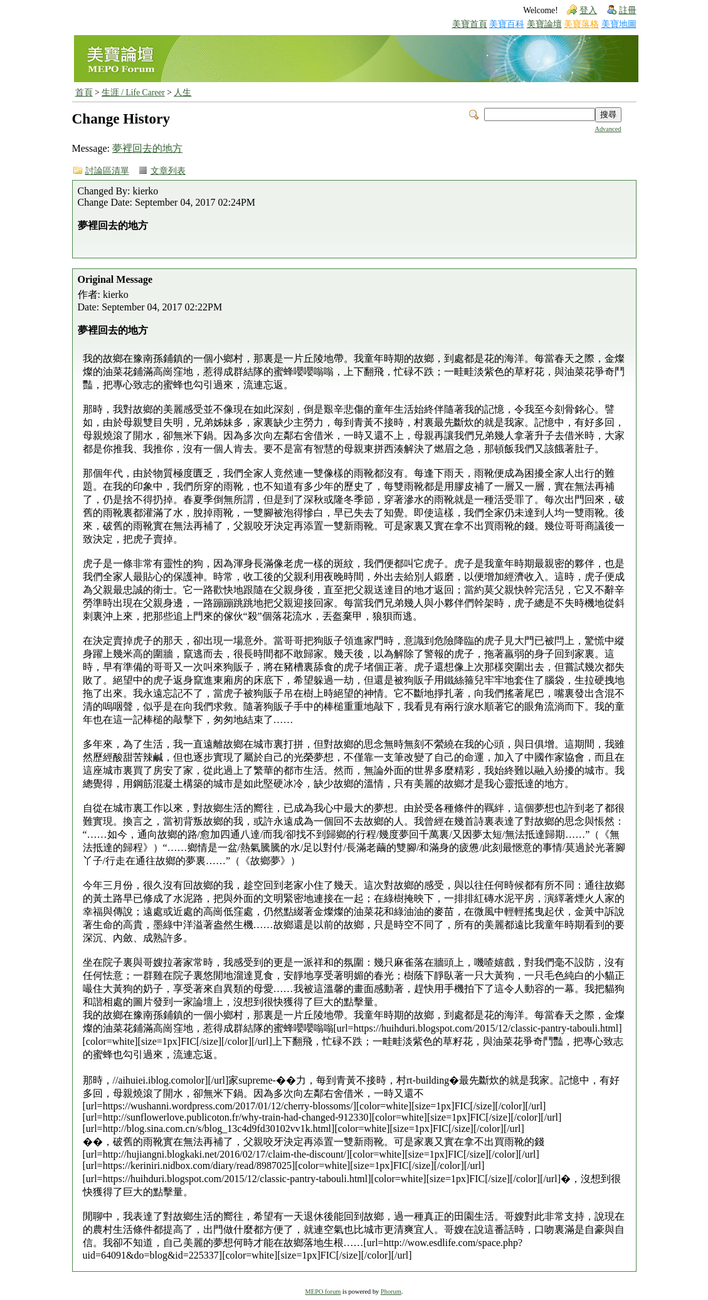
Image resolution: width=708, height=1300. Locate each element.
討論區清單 (107, 171)
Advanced (607, 128)
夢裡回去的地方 (147, 148)
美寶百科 (506, 24)
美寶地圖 (619, 24)
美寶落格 (581, 24)
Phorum (391, 1291)
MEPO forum (323, 1291)
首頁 (84, 92)
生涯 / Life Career (133, 92)
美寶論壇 (544, 24)
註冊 (628, 10)
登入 (588, 10)
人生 (182, 92)
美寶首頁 (469, 24)
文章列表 (168, 171)
